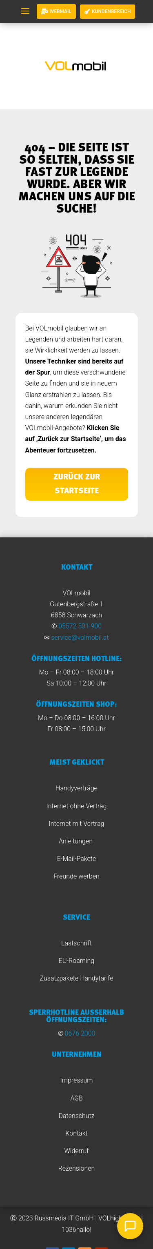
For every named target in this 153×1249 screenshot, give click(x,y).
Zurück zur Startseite (76, 484)
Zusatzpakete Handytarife (76, 978)
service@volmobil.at (80, 637)
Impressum (76, 1080)
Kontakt (76, 1133)
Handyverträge (76, 788)
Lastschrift (76, 943)
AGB (76, 1098)
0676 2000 (80, 1033)
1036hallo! (76, 1229)
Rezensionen (76, 1168)
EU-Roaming (76, 961)
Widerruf (76, 1151)
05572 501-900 (80, 626)
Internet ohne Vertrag (77, 806)
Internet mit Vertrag (76, 823)
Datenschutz (76, 1116)
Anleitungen (76, 841)
